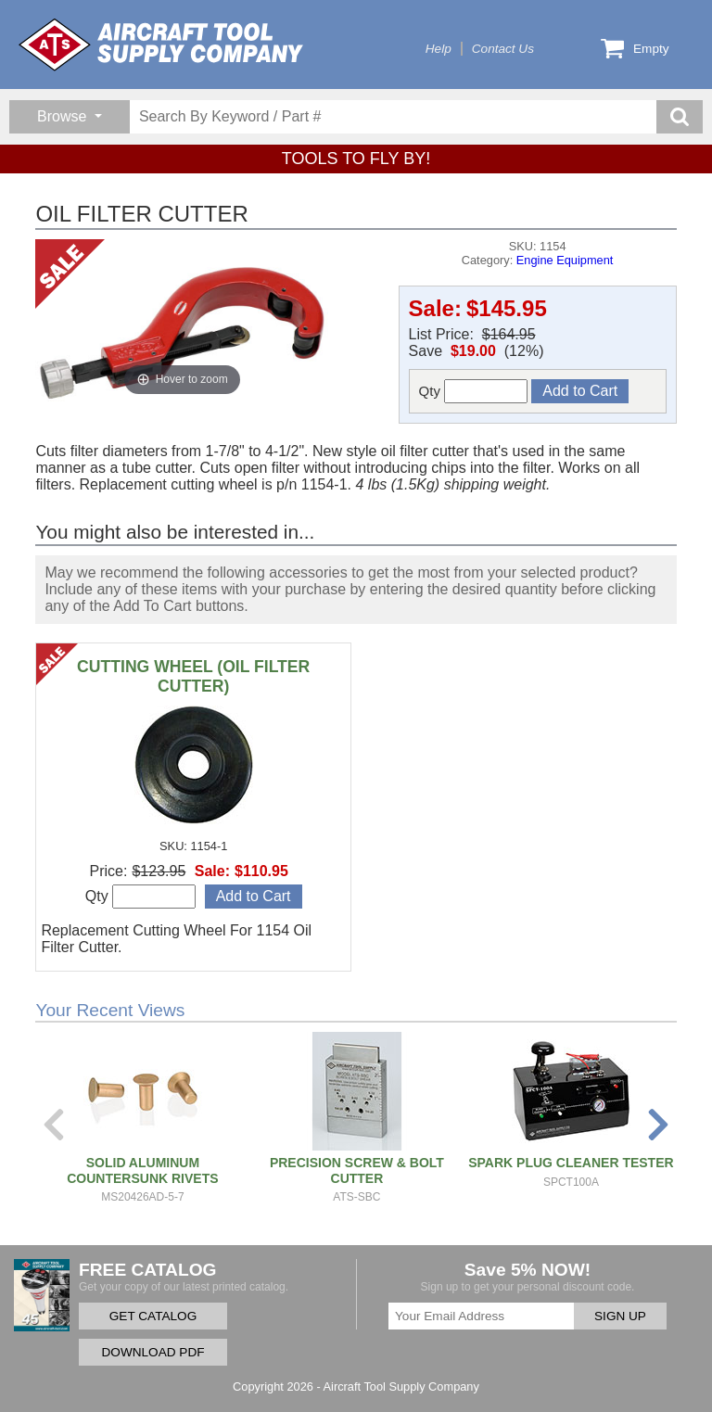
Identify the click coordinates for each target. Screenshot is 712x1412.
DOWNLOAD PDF (152, 1352)
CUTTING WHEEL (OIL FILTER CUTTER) (193, 676)
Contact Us (503, 49)
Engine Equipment (565, 260)
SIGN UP (620, 1316)
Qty (473, 391)
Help (438, 49)
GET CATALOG (153, 1316)
